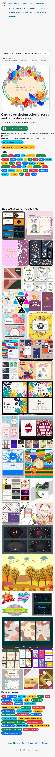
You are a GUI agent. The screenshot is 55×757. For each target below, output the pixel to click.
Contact (45, 743)
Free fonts (39, 4)
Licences (16, 743)
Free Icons (44, 8)
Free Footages (15, 8)
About (37, 743)
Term (24, 743)
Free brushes (14, 12)
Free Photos (27, 4)
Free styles (27, 12)
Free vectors (14, 4)
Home (4, 58)
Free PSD (12, 16)
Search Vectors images (12, 53)
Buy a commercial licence (12, 142)
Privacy (31, 743)
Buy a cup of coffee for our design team (18, 147)
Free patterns (40, 12)
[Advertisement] (27, 35)
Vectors (12, 58)
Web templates (30, 8)
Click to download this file (15, 128)
